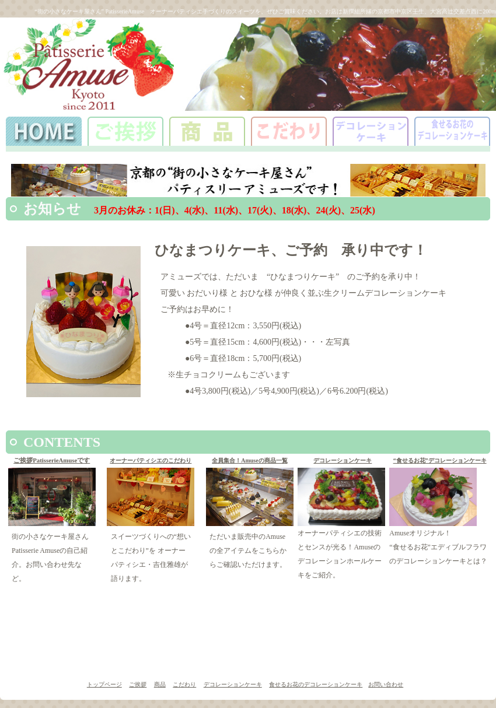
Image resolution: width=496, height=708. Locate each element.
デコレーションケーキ (342, 460)
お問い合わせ (385, 684)
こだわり (184, 684)
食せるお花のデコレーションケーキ (315, 684)
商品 (160, 684)
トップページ (104, 684)
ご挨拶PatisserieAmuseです (51, 460)
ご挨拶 (137, 684)
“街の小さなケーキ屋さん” (66, 11)
